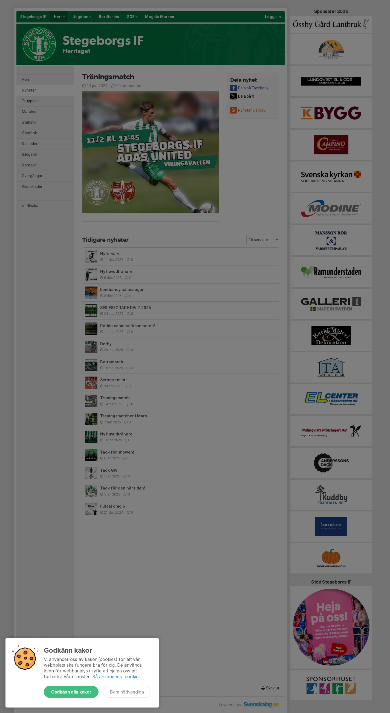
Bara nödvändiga (127, 692)
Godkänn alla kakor (71, 692)
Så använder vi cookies (116, 676)
